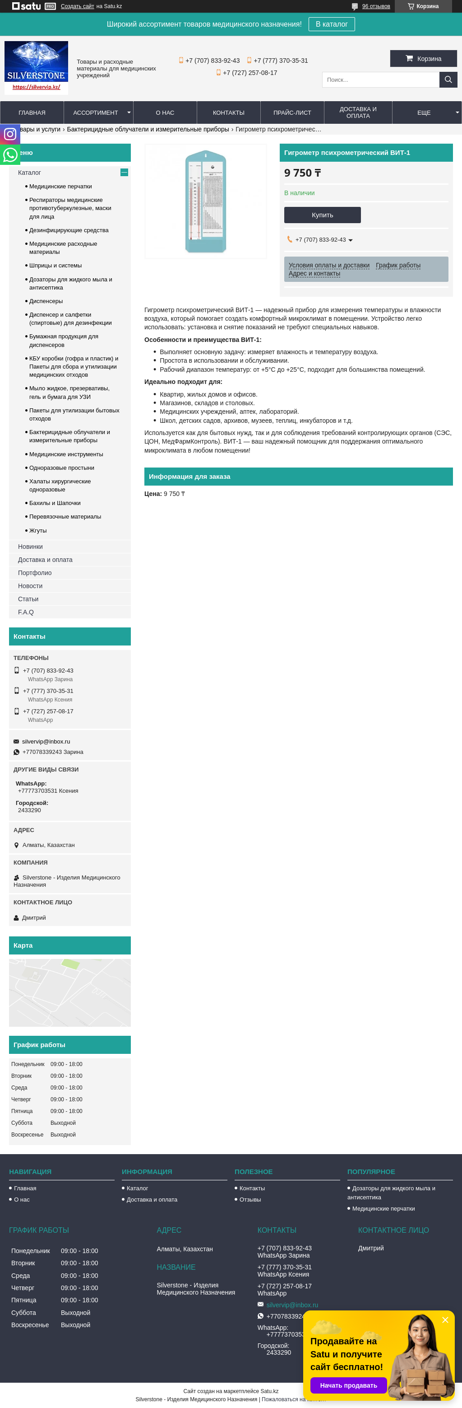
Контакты (229, 112)
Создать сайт (77, 6)
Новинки (30, 546)
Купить (322, 215)
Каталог (29, 172)
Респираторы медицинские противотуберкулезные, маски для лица (70, 208)
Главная (32, 112)
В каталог (332, 24)
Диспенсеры (46, 301)
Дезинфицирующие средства (69, 230)
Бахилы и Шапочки (55, 503)
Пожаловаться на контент (294, 1399)
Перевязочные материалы (65, 516)
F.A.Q (26, 612)
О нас (165, 112)
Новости (30, 585)
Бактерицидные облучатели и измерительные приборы (148, 129)
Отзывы (250, 1199)
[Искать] (448, 80)
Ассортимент (95, 112)
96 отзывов (376, 6)
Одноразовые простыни (61, 467)
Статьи (28, 599)
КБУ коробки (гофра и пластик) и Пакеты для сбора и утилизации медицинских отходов (73, 366)
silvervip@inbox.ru (46, 741)
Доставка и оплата (358, 112)
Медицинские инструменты (66, 454)
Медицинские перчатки (60, 186)
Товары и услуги (36, 129)
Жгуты (38, 530)
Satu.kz (269, 1391)
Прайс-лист (292, 112)
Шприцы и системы (55, 265)
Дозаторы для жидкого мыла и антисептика (391, 1193)
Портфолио (35, 572)
